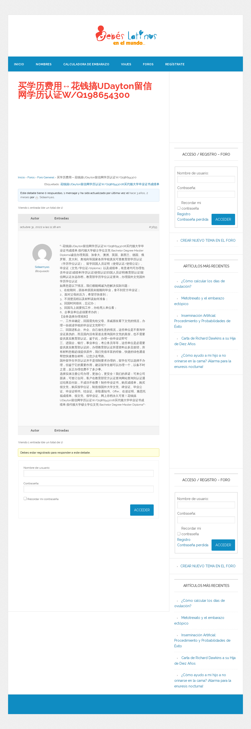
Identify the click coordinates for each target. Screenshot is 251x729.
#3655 (153, 227)
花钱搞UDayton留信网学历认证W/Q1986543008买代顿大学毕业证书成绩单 (109, 184)
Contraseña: (31, 483)
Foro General (45, 177)
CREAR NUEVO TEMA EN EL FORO (208, 240)
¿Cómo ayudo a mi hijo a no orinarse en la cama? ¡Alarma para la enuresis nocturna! (202, 361)
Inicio (21, 177)
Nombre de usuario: (37, 467)
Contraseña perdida (192, 219)
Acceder (142, 510)
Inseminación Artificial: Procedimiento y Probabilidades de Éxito (202, 321)
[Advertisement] (88, 137)
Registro (183, 214)
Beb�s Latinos (125, 36)
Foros (31, 177)
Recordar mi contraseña (43, 499)
